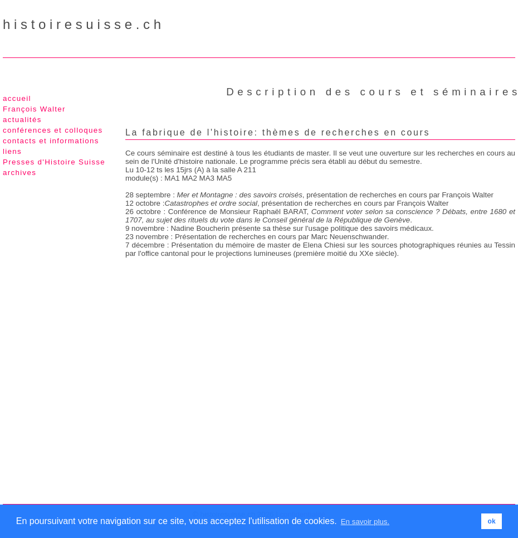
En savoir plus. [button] (365, 521)
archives (19, 172)
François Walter (34, 109)
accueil (17, 98)
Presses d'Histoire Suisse (54, 162)
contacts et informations (51, 141)
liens (12, 151)
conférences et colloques (52, 130)
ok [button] (492, 521)
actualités (22, 119)
